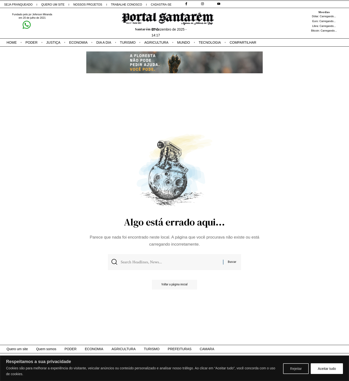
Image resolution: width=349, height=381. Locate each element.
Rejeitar (296, 369)
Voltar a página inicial (174, 285)
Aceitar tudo (327, 369)
